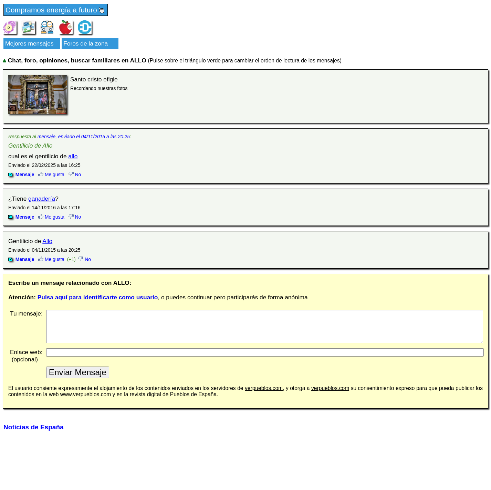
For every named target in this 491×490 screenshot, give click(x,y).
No (75, 174)
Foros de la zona (85, 43)
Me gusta (51, 174)
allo (72, 156)
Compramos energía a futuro (56, 10)
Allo (47, 241)
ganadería (41, 198)
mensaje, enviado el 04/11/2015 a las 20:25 (84, 136)
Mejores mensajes (29, 43)
